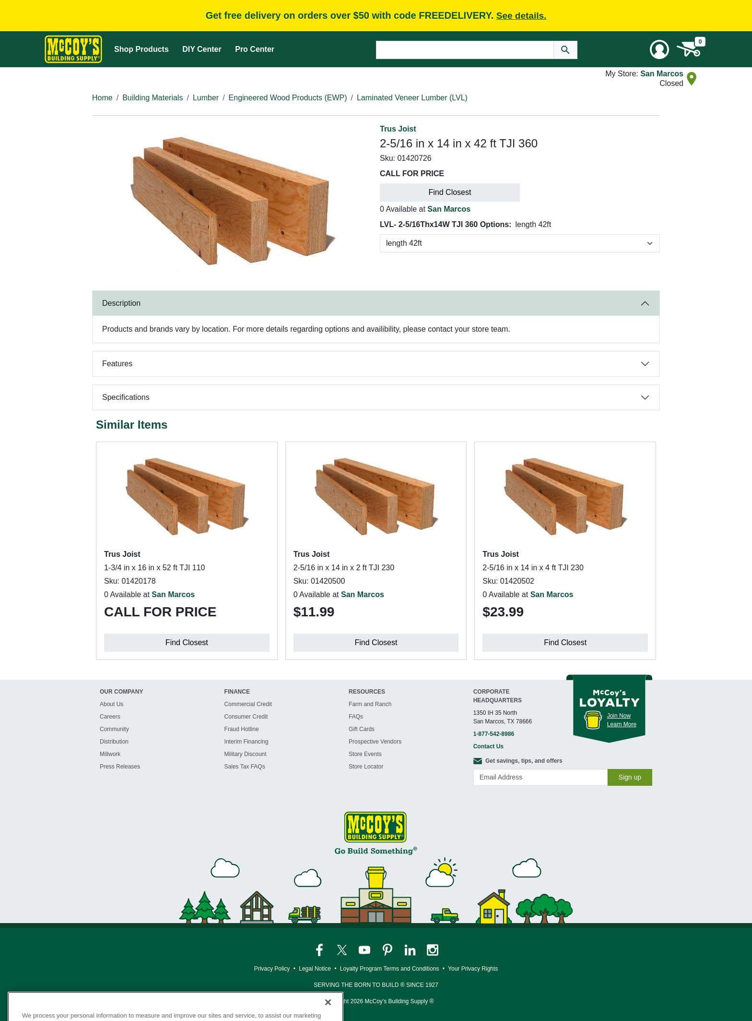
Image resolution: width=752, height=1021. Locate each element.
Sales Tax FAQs (244, 766)
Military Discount (245, 754)
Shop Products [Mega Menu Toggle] (141, 49)
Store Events (365, 754)
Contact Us (488, 746)
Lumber (206, 98)
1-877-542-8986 (493, 734)
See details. (521, 16)
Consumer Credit (246, 716)
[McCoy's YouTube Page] (365, 949)
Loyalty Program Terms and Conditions (389, 968)
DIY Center (202, 49)
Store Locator (366, 766)
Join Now (619, 715)
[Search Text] (465, 50)
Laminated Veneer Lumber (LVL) (412, 98)
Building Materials (152, 98)
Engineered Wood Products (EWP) (288, 98)
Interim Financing (246, 741)
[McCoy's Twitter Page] (342, 949)
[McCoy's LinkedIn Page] (410, 949)
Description (121, 303)
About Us (111, 704)
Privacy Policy (272, 968)
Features (117, 364)
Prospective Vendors (375, 741)
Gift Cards (362, 729)
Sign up (630, 777)
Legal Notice (315, 968)
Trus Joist (398, 129)
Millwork (110, 754)
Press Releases (120, 766)
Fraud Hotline (241, 729)
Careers (110, 716)
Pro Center (254, 49)
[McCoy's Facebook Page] (320, 949)
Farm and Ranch (370, 704)
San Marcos (661, 74)
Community (114, 729)
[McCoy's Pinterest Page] (388, 949)
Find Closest (450, 192)
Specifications (126, 397)
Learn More (621, 724)
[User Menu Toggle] (659, 49)
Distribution (114, 741)
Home (102, 98)
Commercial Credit (248, 704)
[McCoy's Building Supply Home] (73, 49)
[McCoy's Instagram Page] (432, 949)
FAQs (356, 716)
